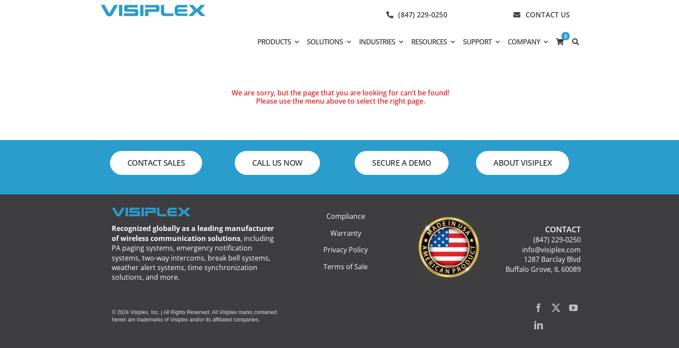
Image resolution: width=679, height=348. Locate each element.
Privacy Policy (345, 249)
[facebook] (538, 308)
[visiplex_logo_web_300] (153, 8)
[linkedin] (538, 325)
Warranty (345, 233)
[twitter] (556, 308)
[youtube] (573, 308)
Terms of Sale (345, 266)
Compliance (345, 216)
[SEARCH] (575, 42)
